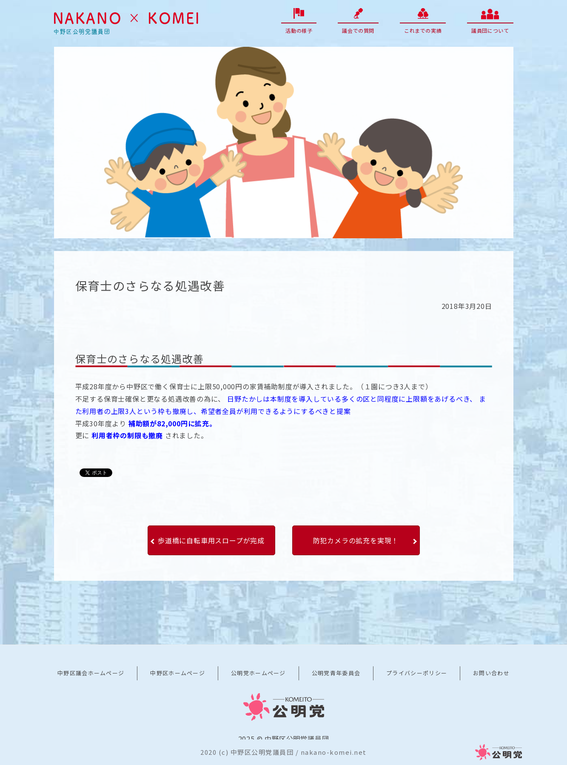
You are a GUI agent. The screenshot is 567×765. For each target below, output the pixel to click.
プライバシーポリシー (416, 673)
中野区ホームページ (177, 673)
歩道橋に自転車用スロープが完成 (211, 540)
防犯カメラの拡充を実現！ (356, 540)
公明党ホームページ (258, 673)
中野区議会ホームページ (90, 673)
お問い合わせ (491, 673)
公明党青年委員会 (336, 673)
